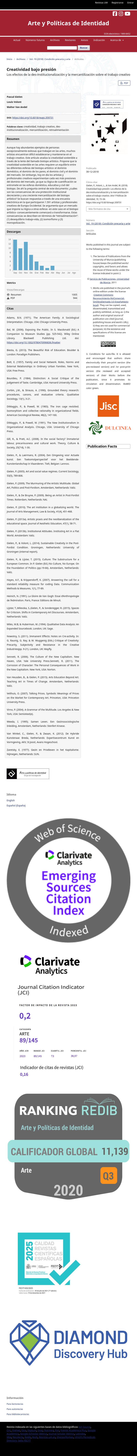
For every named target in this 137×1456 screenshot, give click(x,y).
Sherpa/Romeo (65, 1437)
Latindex (80, 1433)
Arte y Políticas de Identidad (68, 23)
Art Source (84, 1426)
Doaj (40, 1430)
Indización (99, 40)
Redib (27, 1437)
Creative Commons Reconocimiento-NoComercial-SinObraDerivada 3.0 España (108, 298)
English (11, 800)
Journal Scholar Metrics (61, 1433)
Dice (23, 1430)
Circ (9, 1430)
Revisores (70, 40)
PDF (125, 83)
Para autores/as (15, 1409)
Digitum (31, 1430)
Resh (35, 1437)
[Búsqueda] (62, 48)
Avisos (84, 40)
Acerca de (116, 40)
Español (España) (16, 805)
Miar (9, 1437)
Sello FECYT (24, 1440)
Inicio (9, 59)
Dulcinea (49, 1430)
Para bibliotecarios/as (18, 1414)
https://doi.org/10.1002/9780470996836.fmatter (33, 342)
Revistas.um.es (47, 1437)
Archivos (55, 40)
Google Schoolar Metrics (33, 1433)
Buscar (84, 47)
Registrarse (117, 2)
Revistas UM (101, 2)
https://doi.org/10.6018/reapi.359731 (33, 117)
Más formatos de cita (99, 208)
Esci (57, 1430)
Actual (16, 40)
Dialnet (16, 1430)
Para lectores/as (15, 1403)
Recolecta (18, 1437)
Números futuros (35, 40)
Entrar (130, 2)
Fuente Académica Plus (73, 1430)
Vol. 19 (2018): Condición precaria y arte (49, 59)
